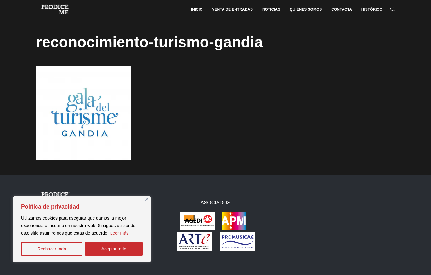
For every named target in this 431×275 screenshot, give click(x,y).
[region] (82, 229)
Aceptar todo (113, 248)
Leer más (119, 233)
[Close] (146, 199)
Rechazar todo (51, 248)
